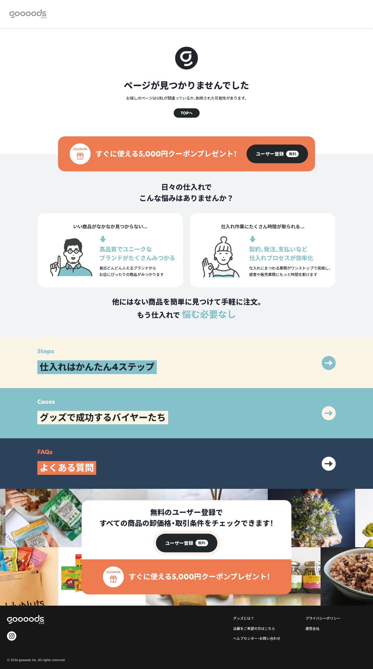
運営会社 (312, 628)
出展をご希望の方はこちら (254, 628)
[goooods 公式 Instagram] (11, 636)
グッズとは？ (243, 618)
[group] (277, 154)
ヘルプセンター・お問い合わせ (256, 638)
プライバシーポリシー (322, 618)
